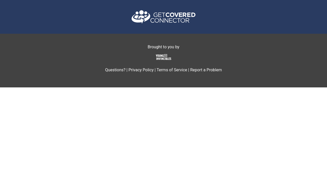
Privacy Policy (141, 69)
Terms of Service (172, 69)
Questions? (115, 69)
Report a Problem (206, 69)
